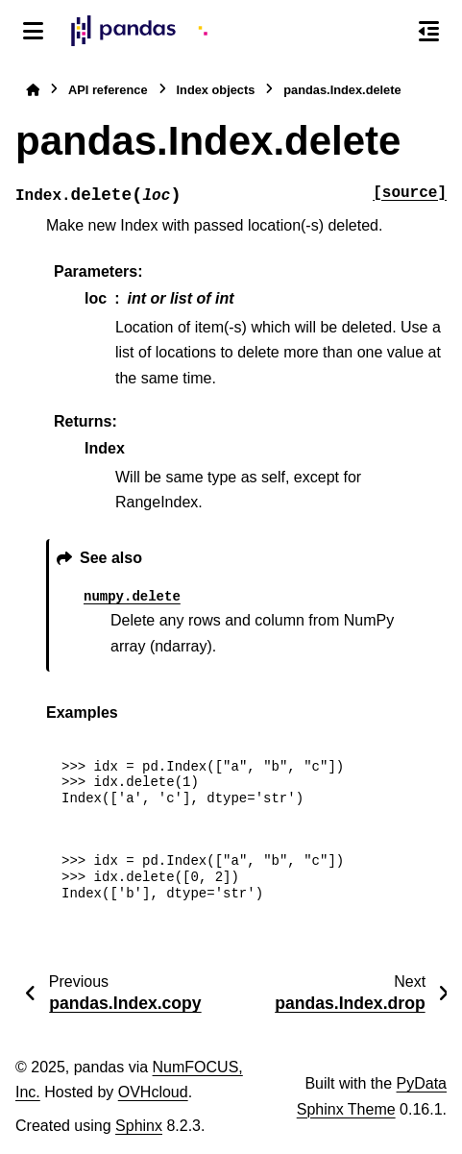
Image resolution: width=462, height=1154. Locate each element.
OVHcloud (153, 1092)
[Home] (32, 90)
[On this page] (429, 30)
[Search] (388, 31)
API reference (108, 90)
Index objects (216, 90)
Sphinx (138, 1125)
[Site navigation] (33, 30)
